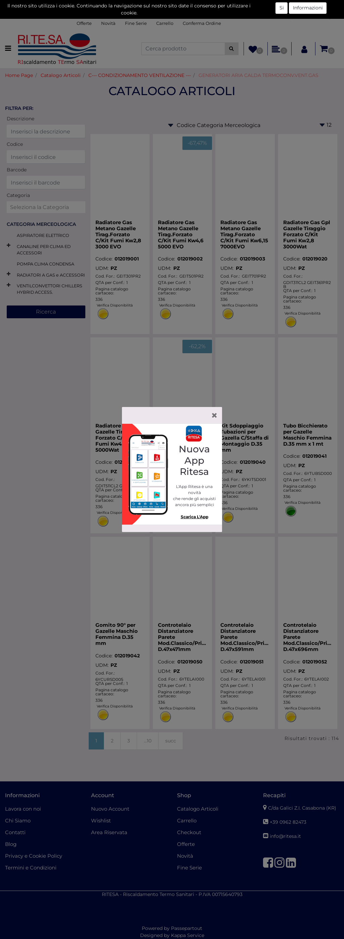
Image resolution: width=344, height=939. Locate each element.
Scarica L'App (194, 516)
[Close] (214, 415)
